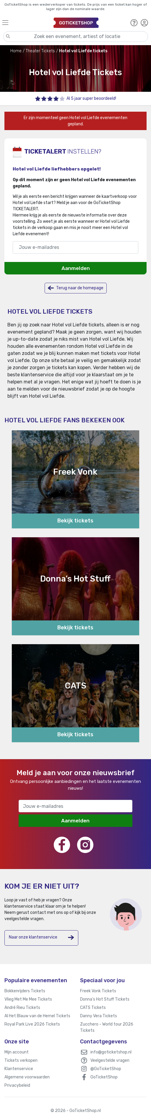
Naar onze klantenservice (41, 937)
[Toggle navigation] (25, 22)
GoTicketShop (104, 1077)
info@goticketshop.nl (110, 1052)
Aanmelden (75, 268)
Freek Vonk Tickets (98, 990)
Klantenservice (18, 1068)
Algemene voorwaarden (27, 1077)
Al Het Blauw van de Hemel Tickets (37, 1015)
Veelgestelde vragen (109, 1060)
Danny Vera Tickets (98, 1015)
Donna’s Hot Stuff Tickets (104, 999)
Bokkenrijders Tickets (24, 990)
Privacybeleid (17, 1085)
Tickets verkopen (21, 1060)
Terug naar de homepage (75, 288)
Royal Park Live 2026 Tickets (32, 1024)
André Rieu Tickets (22, 1007)
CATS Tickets (93, 1007)
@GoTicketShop (105, 1068)
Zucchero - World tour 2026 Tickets (106, 1027)
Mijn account (16, 1052)
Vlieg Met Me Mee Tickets (28, 999)
